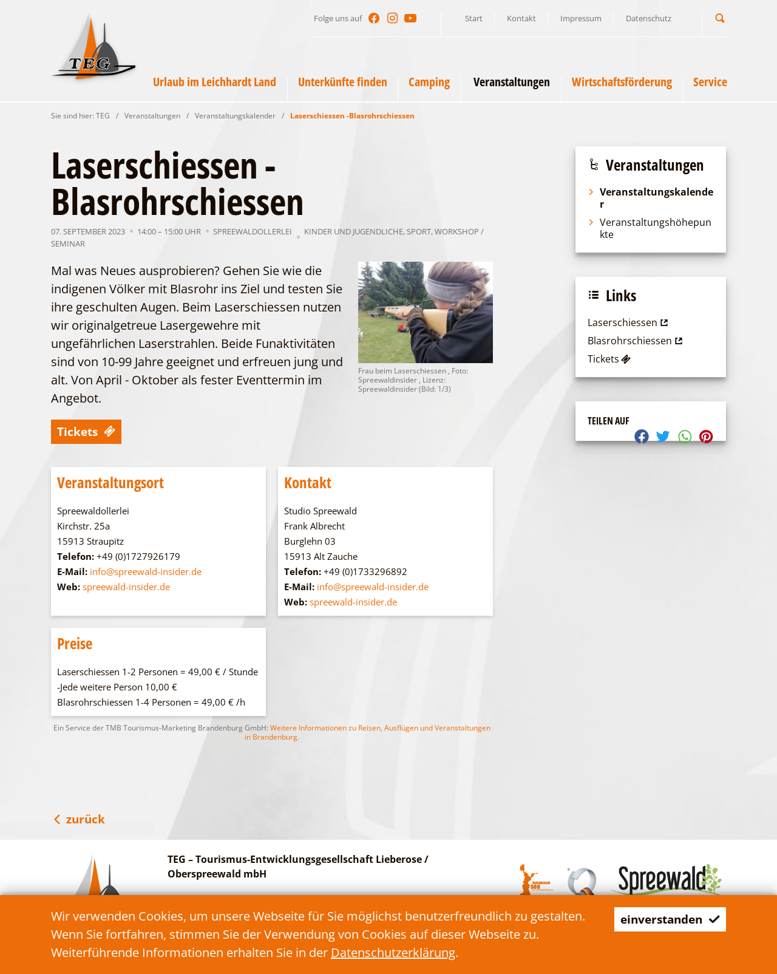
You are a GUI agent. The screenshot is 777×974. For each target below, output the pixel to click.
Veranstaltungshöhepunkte (649, 228)
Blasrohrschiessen (636, 341)
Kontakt (521, 18)
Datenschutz (648, 18)
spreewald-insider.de (126, 587)
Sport (419, 231)
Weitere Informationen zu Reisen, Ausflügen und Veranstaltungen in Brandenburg (367, 732)
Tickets (87, 431)
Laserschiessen (629, 322)
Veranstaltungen (152, 116)
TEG (103, 116)
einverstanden (667, 919)
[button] (720, 18)
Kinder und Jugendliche (353, 231)
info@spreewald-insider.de (146, 571)
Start (474, 18)
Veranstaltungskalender (235, 116)
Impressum (581, 18)
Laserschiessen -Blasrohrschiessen (352, 116)
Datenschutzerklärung (393, 952)
